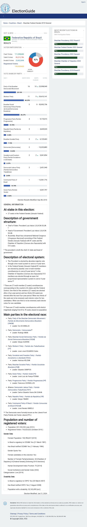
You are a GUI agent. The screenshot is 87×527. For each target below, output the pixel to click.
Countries (12, 23)
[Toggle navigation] (3, 16)
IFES (11, 516)
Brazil (19, 23)
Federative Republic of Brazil (27, 37)
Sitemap (13, 514)
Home (5, 23)
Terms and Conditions (37, 514)
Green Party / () (24, 374)
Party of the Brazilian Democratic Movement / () (27, 320)
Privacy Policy (23, 514)
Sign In (83, 2)
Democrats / (21, 330)
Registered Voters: (11, 64)
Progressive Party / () (29, 381)
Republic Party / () (28, 397)
